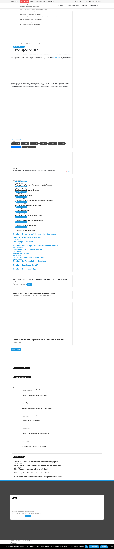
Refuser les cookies (94, 546)
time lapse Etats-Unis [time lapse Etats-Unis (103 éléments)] (25, 504)
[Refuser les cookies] (112, 546)
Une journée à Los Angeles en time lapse (28, 205)
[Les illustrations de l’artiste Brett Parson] (17, 422)
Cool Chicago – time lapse (23, 195)
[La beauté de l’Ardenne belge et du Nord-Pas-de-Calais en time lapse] (41, 322)
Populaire (15, 387)
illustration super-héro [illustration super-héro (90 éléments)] (54, 502)
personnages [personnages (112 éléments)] (79, 502)
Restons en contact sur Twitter (22, 377)
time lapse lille (19, 139)
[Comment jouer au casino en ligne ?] (17, 417)
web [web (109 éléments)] (39, 504)
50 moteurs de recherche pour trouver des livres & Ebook (35, 440)
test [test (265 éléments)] (13, 504)
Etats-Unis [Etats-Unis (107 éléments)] (32, 502)
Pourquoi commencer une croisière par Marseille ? (30, 14)
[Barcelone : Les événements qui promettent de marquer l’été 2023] (17, 410)
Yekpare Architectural (22, 210)
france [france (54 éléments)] (36, 502)
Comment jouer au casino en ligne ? (27, 11)
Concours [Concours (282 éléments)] (25, 502)
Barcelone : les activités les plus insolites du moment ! (31, 21)
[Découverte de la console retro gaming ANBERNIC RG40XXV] (17, 391)
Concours (92, 5)
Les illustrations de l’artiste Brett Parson (31, 420)
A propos (86, 1)
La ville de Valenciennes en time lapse (27, 190)
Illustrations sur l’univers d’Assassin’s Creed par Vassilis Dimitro (38, 477)
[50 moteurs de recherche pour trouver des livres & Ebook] (17, 442)
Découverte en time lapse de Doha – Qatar (28, 215)
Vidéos (19, 43)
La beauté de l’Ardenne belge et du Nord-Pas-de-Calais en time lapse (38, 340)
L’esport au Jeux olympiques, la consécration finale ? (31, 19)
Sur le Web (84, 5)
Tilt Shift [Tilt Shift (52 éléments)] (17, 503)
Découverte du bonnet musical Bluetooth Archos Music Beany (36, 433)
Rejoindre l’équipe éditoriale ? (95, 1)
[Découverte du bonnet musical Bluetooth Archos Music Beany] (17, 435)
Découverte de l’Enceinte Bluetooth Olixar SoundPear (34, 427)
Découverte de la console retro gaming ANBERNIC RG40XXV (42, 1)
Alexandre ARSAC (30, 540)
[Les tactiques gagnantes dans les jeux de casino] (17, 404)
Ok (86, 546)
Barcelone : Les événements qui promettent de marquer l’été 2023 (33, 9)
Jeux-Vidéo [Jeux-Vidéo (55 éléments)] (69, 502)
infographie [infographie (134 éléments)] (63, 502)
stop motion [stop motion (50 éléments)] (90, 502)
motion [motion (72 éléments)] (73, 502)
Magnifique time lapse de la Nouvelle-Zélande (31, 469)
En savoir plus (104, 546)
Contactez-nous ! (77, 1)
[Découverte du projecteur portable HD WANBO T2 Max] (17, 397)
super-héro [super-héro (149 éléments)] (96, 502)
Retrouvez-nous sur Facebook (19, 371)
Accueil (15, 43)
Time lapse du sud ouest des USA (26, 225)
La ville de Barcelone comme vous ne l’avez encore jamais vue (37, 465)
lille (12, 139)
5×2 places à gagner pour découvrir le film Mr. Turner (34, 446)
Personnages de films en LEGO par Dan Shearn (31, 473)
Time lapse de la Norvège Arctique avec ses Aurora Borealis (34, 200)
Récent (14, 385)
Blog (72, 1)
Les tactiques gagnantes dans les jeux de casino (30, 6)
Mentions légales (13, 543)
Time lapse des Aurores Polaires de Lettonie (29, 220)
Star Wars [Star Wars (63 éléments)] (85, 502)
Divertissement (75, 5)
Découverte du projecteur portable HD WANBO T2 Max (31, 4)
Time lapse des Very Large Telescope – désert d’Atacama (33, 185)
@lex (17, 54)
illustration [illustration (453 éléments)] (43, 501)
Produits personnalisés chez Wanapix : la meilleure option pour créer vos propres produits (38, 16)
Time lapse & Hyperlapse (26, 43)
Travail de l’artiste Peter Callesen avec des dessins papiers (36, 462)
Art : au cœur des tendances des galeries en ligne (30, 24)
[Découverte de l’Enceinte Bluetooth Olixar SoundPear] (17, 429)
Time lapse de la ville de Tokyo (25, 230)
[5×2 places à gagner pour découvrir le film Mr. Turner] (17, 448)
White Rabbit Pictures (56, 57)
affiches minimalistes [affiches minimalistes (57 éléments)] (16, 502)
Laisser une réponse (16, 349)
